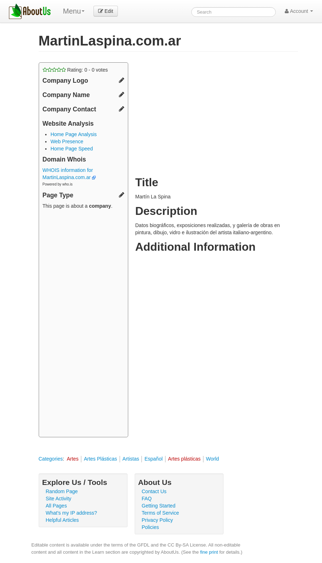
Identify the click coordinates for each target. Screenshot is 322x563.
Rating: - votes (75, 70)
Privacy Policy (157, 520)
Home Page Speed (72, 148)
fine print (209, 552)
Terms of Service (160, 513)
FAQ (147, 498)
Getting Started (159, 506)
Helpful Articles (62, 520)
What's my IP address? (71, 513)
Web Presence (67, 141)
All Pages (56, 506)
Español (153, 459)
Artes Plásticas (100, 459)
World (212, 459)
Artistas (130, 459)
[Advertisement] (83, 324)
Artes (72, 459)
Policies (150, 527)
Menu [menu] (74, 11)
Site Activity (59, 498)
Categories (51, 459)
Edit (105, 11)
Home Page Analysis (74, 134)
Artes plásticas (184, 459)
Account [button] (299, 11)
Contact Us (154, 491)
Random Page (62, 491)
